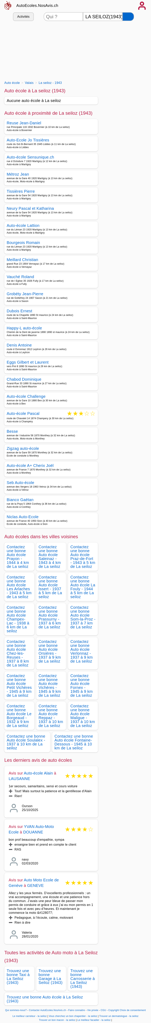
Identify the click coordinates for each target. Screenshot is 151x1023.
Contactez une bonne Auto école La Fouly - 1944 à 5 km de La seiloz (82, 587)
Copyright (113, 1010)
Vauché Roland (20, 276)
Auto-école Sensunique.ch (30, 157)
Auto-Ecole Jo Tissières (28, 140)
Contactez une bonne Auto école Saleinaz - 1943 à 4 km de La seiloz (50, 557)
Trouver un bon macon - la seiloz (57, 1020)
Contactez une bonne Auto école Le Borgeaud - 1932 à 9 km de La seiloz (19, 716)
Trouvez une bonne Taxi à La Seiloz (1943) (18, 977)
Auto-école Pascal (23, 414)
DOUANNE (33, 832)
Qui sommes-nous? (16, 1010)
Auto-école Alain (38, 773)
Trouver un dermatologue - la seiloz (119, 1016)
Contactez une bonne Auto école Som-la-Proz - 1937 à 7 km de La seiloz (83, 617)
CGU (103, 1010)
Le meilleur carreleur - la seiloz (30, 1016)
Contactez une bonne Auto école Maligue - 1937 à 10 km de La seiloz (82, 716)
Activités (23, 16)
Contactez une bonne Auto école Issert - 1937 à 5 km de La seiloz (50, 587)
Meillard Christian (22, 259)
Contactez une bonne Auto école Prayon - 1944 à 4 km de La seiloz (18, 557)
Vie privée (92, 1010)
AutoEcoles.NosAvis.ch (37, 5)
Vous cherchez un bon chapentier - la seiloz (73, 1016)
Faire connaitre (76, 1010)
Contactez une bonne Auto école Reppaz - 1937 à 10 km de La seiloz (51, 716)
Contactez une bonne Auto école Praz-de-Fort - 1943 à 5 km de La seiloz (82, 557)
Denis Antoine (19, 345)
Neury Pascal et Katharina (30, 208)
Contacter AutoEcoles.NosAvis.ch (47, 1010)
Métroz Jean (18, 174)
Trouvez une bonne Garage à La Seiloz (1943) (51, 977)
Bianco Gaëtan (20, 499)
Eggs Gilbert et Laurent (28, 362)
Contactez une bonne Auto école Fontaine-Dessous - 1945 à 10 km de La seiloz (73, 742)
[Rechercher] (128, 16)
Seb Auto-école (20, 482)
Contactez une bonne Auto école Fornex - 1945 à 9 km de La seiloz (81, 686)
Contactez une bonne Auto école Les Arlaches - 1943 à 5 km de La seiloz (19, 587)
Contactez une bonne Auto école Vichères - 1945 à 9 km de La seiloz (50, 686)
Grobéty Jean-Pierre (25, 293)
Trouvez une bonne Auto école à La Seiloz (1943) (45, 999)
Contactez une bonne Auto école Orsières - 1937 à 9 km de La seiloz (50, 651)
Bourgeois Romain (23, 242)
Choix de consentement (133, 1010)
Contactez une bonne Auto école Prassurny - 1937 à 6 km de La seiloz (50, 617)
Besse (12, 431)
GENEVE (35, 885)
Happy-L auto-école (24, 328)
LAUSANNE (19, 778)
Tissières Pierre (21, 191)
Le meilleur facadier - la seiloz (94, 1020)
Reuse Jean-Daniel (24, 123)
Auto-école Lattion (23, 225)
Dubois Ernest (19, 311)
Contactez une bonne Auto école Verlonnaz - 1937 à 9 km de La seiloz (81, 651)
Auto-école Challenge (26, 396)
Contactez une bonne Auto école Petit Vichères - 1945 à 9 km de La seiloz (19, 686)
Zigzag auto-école (23, 448)
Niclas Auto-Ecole (23, 516)
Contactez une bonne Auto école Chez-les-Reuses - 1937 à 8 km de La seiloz (18, 653)
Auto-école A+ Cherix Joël (30, 465)
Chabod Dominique (24, 379)
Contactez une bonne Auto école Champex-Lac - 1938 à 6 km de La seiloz (18, 619)
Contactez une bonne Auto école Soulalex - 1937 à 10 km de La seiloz (26, 742)
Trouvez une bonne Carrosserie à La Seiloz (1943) (82, 979)
